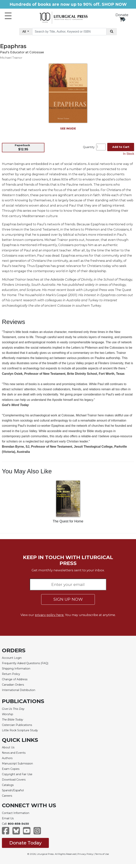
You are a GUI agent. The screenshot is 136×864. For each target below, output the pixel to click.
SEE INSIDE (68, 128)
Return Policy (11, 674)
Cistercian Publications (17, 725)
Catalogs (8, 785)
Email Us (8, 818)
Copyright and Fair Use (17, 774)
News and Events (13, 752)
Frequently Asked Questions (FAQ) (25, 663)
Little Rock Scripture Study (20, 730)
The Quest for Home (68, 521)
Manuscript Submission (17, 763)
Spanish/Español (13, 790)
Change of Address (14, 679)
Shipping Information (16, 668)
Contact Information (15, 813)
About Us (8, 747)
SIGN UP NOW (68, 599)
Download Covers (13, 779)
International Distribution (18, 690)
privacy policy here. (49, 615)
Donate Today (25, 843)
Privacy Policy (85, 853)
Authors (7, 758)
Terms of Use (102, 853)
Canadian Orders (13, 684)
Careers (7, 795)
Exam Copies (10, 769)
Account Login (12, 658)
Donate (122, 15)
